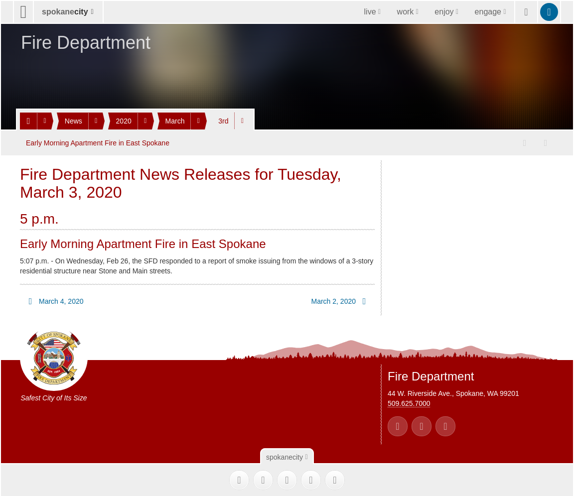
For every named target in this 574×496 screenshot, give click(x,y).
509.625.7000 (409, 403)
